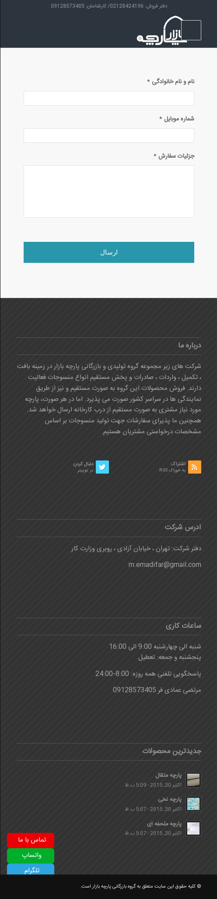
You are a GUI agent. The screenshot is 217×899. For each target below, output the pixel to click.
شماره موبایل (176, 120)
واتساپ (31, 855)
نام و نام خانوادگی (170, 82)
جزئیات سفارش (173, 157)
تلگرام (31, 870)
